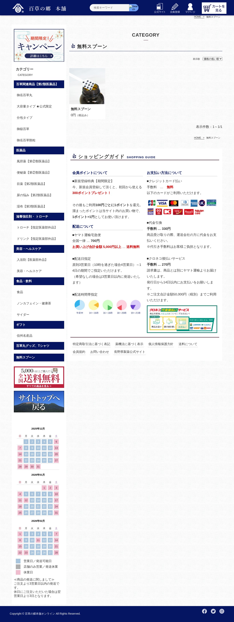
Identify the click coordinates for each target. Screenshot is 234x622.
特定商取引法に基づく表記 (91, 344)
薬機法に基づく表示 (129, 344)
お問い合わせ (99, 351)
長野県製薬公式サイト (129, 351)
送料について (188, 344)
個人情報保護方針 (160, 344)
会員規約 (79, 351)
